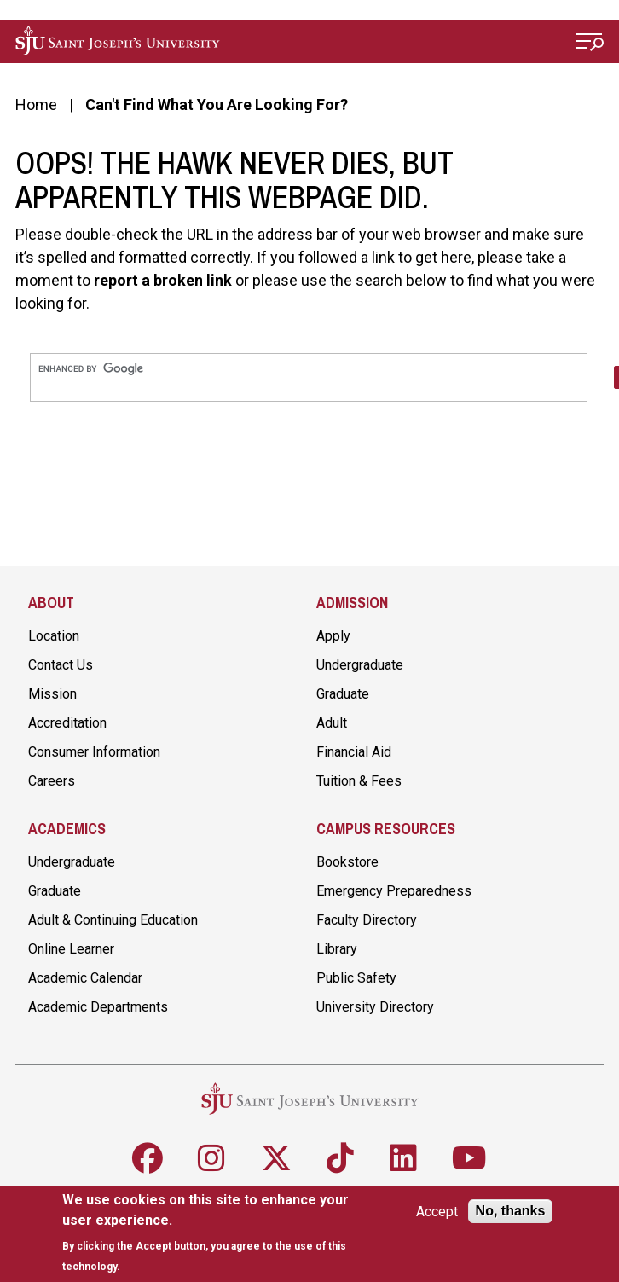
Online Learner (71, 949)
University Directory (375, 1007)
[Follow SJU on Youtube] (469, 1158)
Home (36, 104)
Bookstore (347, 862)
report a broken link (163, 280)
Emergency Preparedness (393, 891)
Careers (51, 781)
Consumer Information (94, 752)
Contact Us (60, 665)
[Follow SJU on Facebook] (147, 1158)
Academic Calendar (85, 978)
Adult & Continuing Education (113, 920)
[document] (210, 1233)
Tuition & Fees (359, 781)
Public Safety (356, 978)
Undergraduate (359, 665)
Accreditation (67, 723)
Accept (437, 1212)
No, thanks (511, 1211)
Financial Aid (353, 752)
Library (336, 949)
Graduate (342, 694)
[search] (308, 369)
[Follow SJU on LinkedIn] (403, 1158)
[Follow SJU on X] (276, 1158)
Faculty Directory (366, 920)
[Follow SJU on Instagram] (211, 1158)
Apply (333, 636)
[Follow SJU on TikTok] (340, 1158)
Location (53, 636)
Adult (331, 723)
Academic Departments (98, 1007)
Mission (52, 694)
